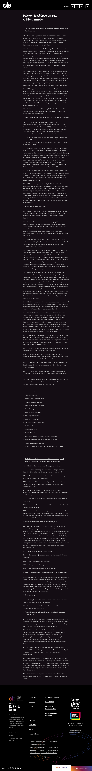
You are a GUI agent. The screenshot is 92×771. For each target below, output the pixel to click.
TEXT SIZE (66, 6)
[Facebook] (11, 707)
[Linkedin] (11, 711)
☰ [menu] (87, 6)
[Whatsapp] (20, 707)
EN (72, 6)
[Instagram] (15, 707)
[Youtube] (15, 711)
